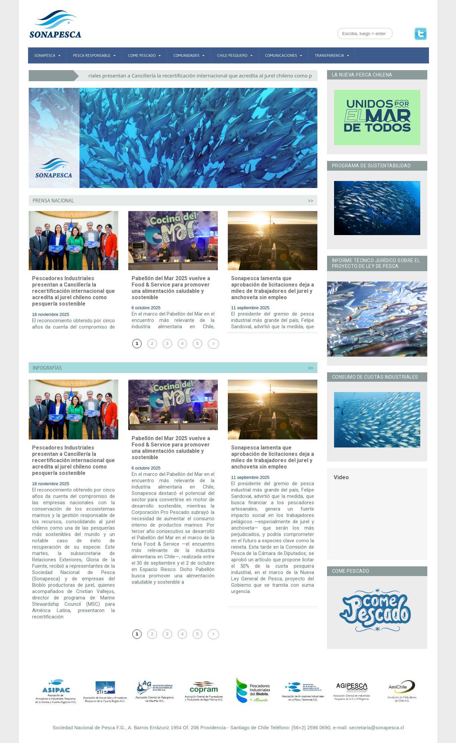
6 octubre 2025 (146, 307)
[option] (55, 691)
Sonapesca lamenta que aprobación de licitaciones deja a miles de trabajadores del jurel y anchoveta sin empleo (272, 288)
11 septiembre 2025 (250, 307)
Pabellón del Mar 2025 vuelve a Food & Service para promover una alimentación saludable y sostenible (171, 288)
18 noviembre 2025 (50, 314)
